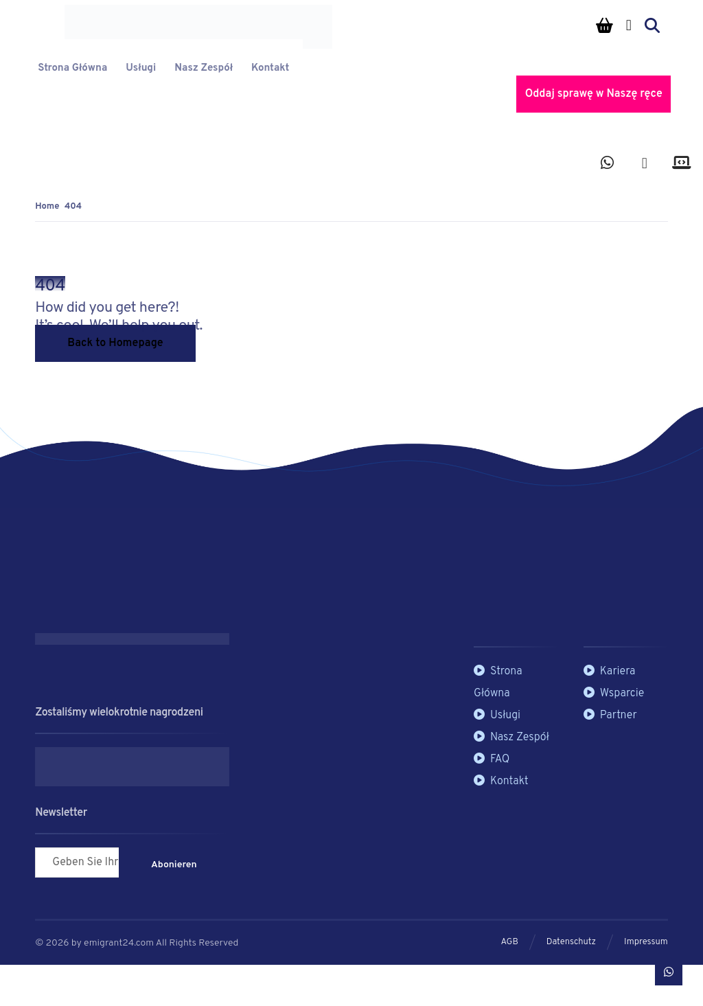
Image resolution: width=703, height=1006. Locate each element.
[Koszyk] (605, 25)
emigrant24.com (120, 943)
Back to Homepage (115, 343)
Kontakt (501, 781)
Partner (610, 715)
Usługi (497, 715)
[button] (607, 167)
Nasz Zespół (511, 737)
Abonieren (174, 865)
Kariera (610, 671)
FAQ (491, 759)
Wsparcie (614, 693)
